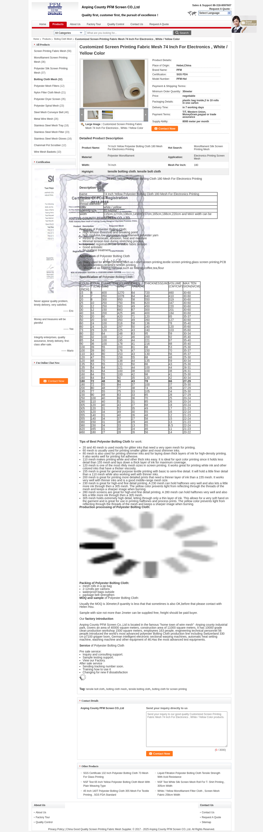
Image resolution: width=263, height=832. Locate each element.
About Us (75, 24)
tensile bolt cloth (95, 689)
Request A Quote (219, 8)
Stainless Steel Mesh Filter (49, 132)
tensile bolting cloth (139, 689)
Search (184, 32)
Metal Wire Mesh (43, 118)
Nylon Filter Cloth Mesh (47, 92)
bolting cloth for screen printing (169, 689)
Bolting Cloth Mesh (63, 39)
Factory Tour (94, 24)
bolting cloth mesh (116, 689)
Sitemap (206, 822)
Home (42, 24)
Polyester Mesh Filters (46, 85)
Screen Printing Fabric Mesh (50, 51)
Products (58, 24)
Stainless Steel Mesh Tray (49, 125)
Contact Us (136, 24)
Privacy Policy (56, 829)
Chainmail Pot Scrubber (47, 145)
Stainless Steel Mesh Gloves (50, 138)
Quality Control (115, 24)
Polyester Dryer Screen (47, 99)
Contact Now (166, 128)
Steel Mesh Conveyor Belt (49, 112)
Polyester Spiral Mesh (46, 105)
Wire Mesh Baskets (45, 151)
